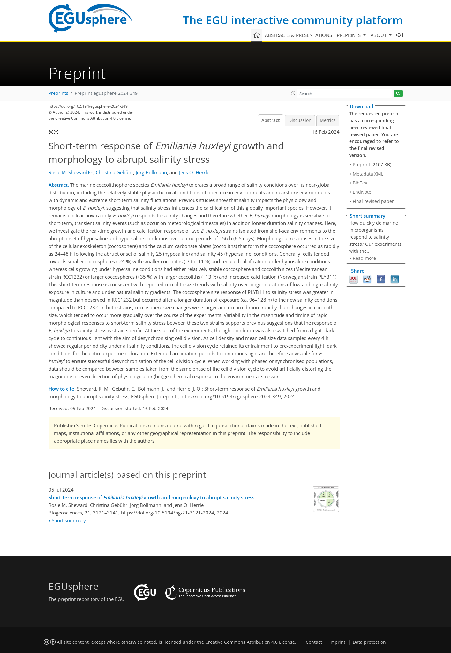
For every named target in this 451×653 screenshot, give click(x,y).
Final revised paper (373, 201)
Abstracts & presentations (298, 35)
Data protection (369, 642)
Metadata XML (368, 174)
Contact (314, 642)
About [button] (379, 35)
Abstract (270, 120)
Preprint (361, 164)
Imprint (337, 642)
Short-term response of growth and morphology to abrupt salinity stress (151, 497)
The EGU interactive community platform (293, 19)
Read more (364, 258)
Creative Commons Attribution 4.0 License (250, 642)
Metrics (328, 120)
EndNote (362, 192)
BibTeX (360, 183)
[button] (293, 93)
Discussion (300, 120)
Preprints (58, 93)
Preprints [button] (349, 35)
